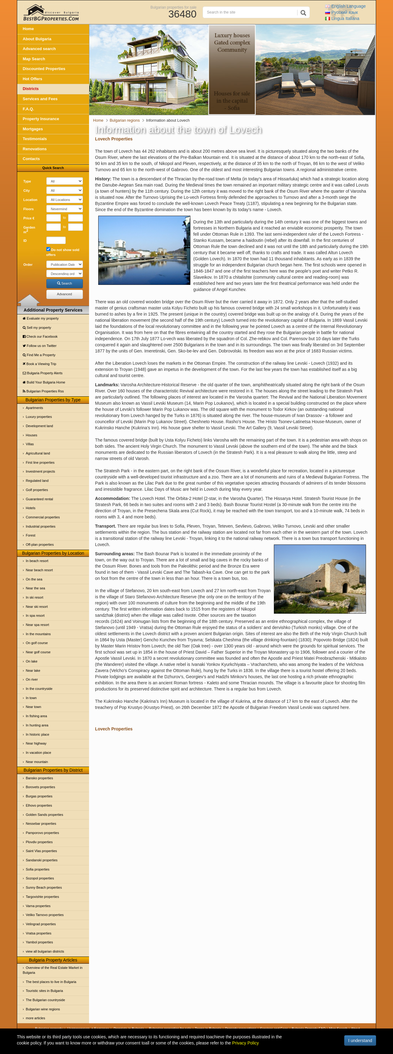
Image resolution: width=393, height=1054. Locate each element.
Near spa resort (37, 625)
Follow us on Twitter (39, 346)
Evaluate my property (41, 318)
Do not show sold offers (63, 252)
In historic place (37, 734)
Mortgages (33, 129)
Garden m (29, 230)
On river (32, 679)
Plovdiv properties (39, 842)
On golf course (37, 643)
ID (25, 240)
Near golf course (38, 652)
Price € (28, 218)
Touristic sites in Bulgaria (44, 991)
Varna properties (38, 906)
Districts (31, 88)
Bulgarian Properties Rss (43, 391)
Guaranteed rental (39, 499)
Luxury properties (39, 417)
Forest (30, 535)
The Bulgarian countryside (45, 1000)
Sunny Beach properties (44, 887)
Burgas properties (39, 796)
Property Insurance (41, 118)
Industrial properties (41, 526)
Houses (31, 435)
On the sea (34, 579)
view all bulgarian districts (45, 951)
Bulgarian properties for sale (173, 7)
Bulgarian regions (125, 120)
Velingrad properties (41, 924)
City (26, 190)
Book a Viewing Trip (39, 364)
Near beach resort (39, 570)
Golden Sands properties (44, 814)
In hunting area (37, 725)
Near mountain (37, 762)
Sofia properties (37, 869)
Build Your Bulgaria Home (44, 382)
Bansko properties (39, 778)
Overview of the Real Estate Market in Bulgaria (53, 970)
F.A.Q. (28, 109)
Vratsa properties (38, 933)
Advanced (64, 294)
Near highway (36, 743)
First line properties (40, 462)
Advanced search (39, 48)
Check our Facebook (40, 336)
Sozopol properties (40, 878)
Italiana (342, 18)
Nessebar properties (41, 823)
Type (27, 181)
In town (31, 698)
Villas (30, 444)
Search (64, 283)
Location (30, 200)
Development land (39, 426)
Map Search (34, 59)
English (345, 6)
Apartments (34, 408)
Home (28, 28)
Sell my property (37, 327)
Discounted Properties (44, 68)
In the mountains (38, 634)
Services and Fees (40, 98)
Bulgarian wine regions (43, 1009)
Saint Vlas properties (41, 851)
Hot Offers (32, 79)
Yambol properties (39, 942)
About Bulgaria (37, 39)
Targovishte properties (42, 897)
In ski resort (34, 597)
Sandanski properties (41, 860)
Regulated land (37, 480)
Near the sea (35, 588)
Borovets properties (40, 787)
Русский (341, 12)
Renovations (35, 149)
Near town (33, 707)
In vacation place (38, 752)
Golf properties (37, 490)
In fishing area (36, 716)
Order (28, 264)
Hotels (30, 508)
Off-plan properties (40, 544)
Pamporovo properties (42, 833)
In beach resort (37, 561)
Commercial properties (43, 517)
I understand (360, 1040)
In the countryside (39, 688)
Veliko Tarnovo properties (45, 915)
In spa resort (35, 615)
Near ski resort (37, 606)
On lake (31, 661)
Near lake (33, 670)
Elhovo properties (39, 805)
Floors (28, 209)
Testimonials (35, 138)
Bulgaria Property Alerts (43, 373)
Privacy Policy (245, 1042)
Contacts (31, 158)
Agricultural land (38, 453)
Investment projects (40, 471)
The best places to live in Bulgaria (51, 982)
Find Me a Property (39, 355)
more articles (35, 1018)
